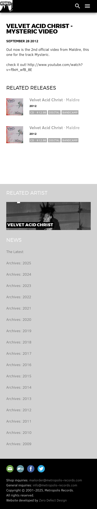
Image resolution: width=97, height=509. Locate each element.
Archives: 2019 (18, 330)
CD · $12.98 (38, 112)
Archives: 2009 (18, 443)
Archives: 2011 (18, 421)
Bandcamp (70, 112)
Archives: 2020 (18, 319)
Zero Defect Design (53, 500)
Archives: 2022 (18, 296)
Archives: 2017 (18, 353)
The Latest (14, 251)
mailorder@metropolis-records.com (55, 480)
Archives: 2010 (18, 432)
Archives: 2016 (18, 364)
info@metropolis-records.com (55, 485)
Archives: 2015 (18, 375)
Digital (54, 112)
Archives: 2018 (18, 341)
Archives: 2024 (18, 274)
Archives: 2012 (18, 409)
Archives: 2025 (18, 262)
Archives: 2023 (18, 285)
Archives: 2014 (18, 387)
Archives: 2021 (18, 308)
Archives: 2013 (18, 398)
